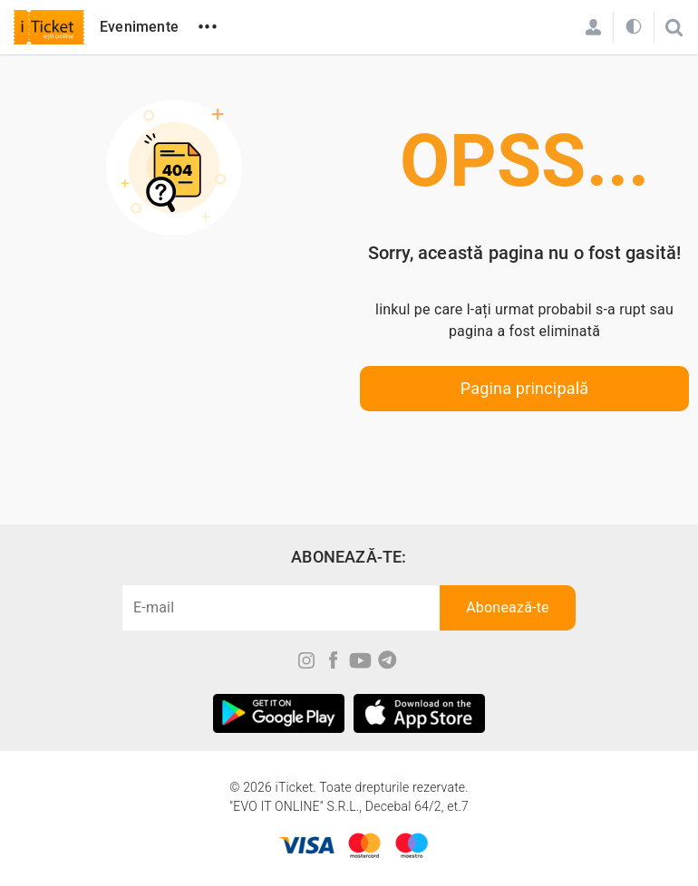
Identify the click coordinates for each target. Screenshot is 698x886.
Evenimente (139, 26)
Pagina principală (524, 388)
